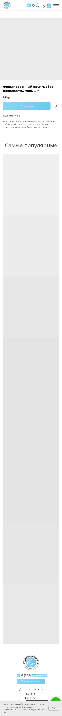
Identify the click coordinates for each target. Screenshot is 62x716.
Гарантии (31, 698)
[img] (29, 5)
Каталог (31, 693)
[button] (31, 681)
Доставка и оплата (31, 689)
